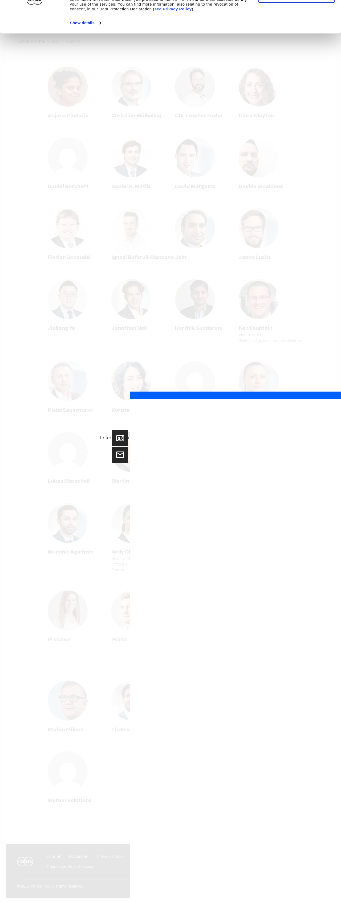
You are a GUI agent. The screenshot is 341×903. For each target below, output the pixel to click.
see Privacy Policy (173, 42)
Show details (82, 56)
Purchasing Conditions (153, 856)
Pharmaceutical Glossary (70, 866)
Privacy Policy (110, 856)
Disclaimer (78, 856)
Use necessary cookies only (296, 29)
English (312, 861)
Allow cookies (296, 13)
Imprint (53, 856)
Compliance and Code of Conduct (216, 856)
